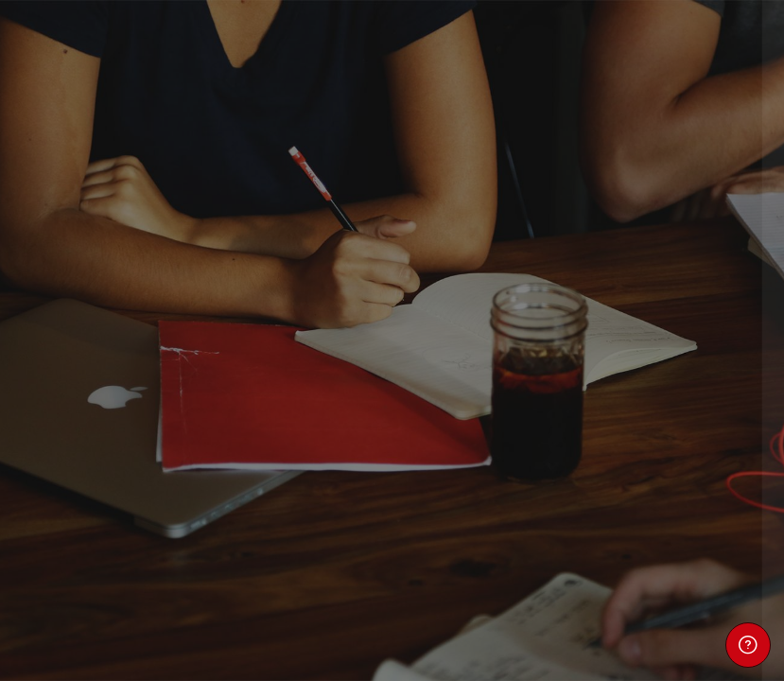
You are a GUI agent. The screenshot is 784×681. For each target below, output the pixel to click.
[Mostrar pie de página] (748, 645)
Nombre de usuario (479, 270)
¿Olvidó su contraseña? (687, 447)
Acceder (584, 501)
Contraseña (455, 361)
